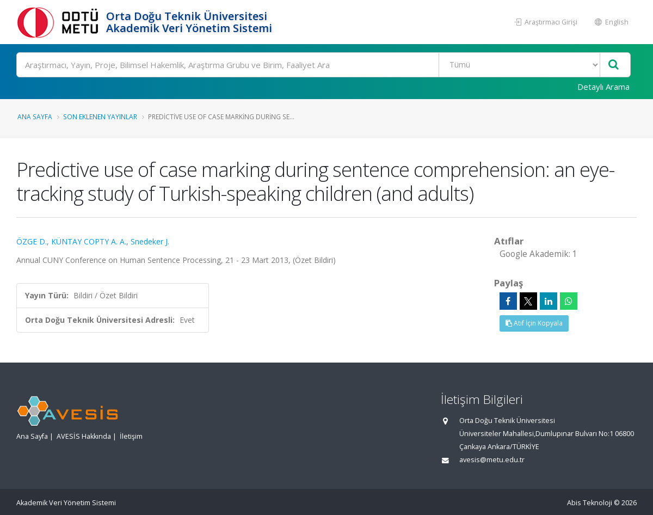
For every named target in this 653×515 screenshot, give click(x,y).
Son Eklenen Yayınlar (100, 116)
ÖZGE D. (31, 241)
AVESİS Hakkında (84, 436)
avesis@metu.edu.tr (492, 459)
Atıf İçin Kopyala (534, 323)
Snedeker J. (150, 241)
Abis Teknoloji (589, 502)
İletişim (131, 436)
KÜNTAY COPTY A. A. (88, 241)
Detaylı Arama (603, 86)
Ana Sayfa (34, 116)
